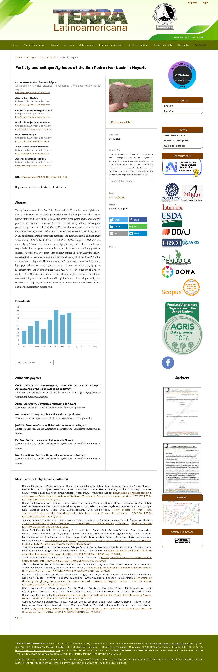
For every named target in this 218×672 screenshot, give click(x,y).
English (168, 105)
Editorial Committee (110, 45)
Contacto (183, 45)
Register (193, 2)
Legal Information (138, 45)
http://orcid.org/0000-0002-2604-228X (32, 153)
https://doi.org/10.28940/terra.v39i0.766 (44, 177)
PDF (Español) (122, 122)
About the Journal (34, 45)
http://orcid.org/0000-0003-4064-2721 (32, 93)
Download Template (176, 140)
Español (169, 111)
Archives (69, 45)
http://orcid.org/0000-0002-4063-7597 (32, 105)
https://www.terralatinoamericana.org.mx (37, 650)
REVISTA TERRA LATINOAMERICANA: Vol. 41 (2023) (92, 554)
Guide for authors (174, 145)
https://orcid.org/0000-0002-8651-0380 (33, 166)
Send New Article (174, 135)
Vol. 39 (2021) (47, 57)
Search (200, 45)
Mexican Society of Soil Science (170, 643)
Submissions (86, 45)
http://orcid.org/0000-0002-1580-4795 (32, 117)
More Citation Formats (122, 180)
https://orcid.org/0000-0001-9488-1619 (33, 129)
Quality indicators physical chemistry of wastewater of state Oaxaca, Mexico (75, 523)
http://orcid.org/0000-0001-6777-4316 (32, 141)
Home (14, 45)
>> (20, 617)
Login (205, 2)
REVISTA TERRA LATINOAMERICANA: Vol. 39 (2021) (62, 543)
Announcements (163, 45)
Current (54, 45)
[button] (118, 219)
